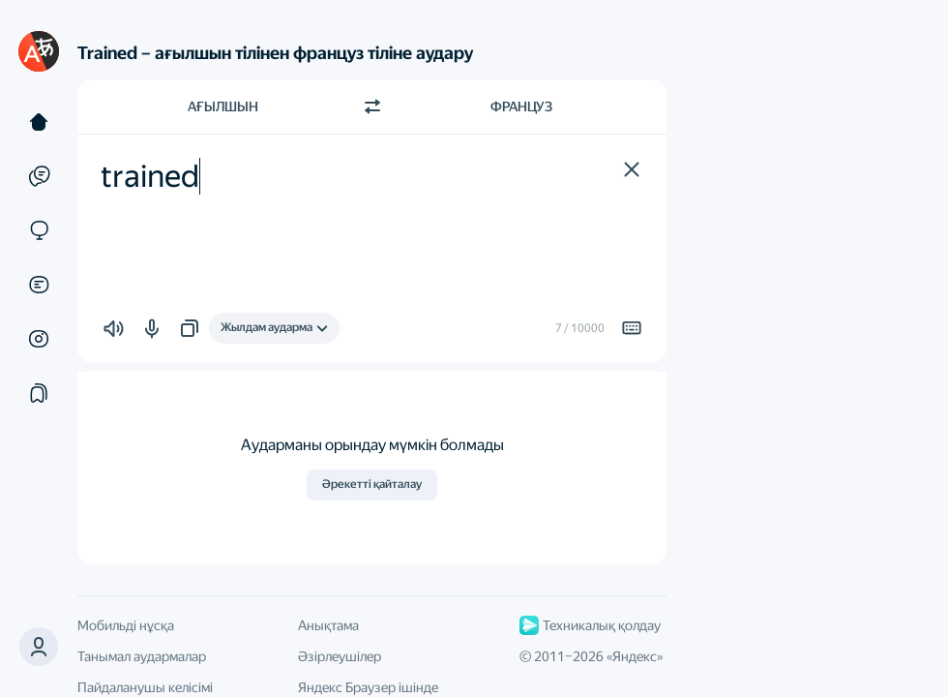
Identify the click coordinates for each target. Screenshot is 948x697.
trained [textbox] (150, 176)
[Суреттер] (38, 338)
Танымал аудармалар (141, 656)
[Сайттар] (38, 230)
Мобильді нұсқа (125, 625)
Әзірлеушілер (339, 656)
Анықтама (328, 625)
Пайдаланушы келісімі (145, 687)
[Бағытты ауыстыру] (372, 106)
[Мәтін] (38, 122)
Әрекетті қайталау (372, 484)
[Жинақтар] (38, 393)
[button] (631, 169)
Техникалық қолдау (590, 625)
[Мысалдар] (38, 176)
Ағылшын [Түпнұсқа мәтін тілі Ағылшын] (223, 106)
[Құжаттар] (38, 284)
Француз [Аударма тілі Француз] (521, 106)
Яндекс (634, 656)
